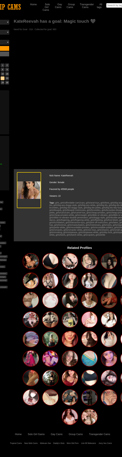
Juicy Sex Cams (105, 443)
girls (57, 202)
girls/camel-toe (78, 212)
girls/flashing (97, 220)
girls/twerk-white (74, 235)
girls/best (104, 202)
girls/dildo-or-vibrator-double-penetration (68, 217)
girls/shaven (103, 230)
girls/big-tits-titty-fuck (112, 207)
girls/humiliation (56, 222)
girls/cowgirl (81, 215)
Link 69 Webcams (88, 443)
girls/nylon (107, 225)
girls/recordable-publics (102, 227)
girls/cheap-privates (95, 212)
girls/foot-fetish (111, 220)
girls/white (100, 235)
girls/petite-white (57, 227)
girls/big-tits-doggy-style (71, 207)
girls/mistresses (93, 225)
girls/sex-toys (89, 230)
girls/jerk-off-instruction (97, 222)
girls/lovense (60, 225)
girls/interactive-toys (75, 222)
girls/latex (113, 222)
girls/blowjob (55, 210)
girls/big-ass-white (86, 205)
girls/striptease (70, 232)
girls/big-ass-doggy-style (65, 205)
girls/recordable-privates (77, 227)
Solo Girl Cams (46, 7)
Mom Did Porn (73, 443)
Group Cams (71, 5)
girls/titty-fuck (105, 232)
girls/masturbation (75, 225)
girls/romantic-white (73, 230)
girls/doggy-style (97, 217)
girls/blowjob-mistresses (74, 210)
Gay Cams (58, 5)
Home (33, 4)
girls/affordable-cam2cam (72, 202)
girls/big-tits (102, 205)
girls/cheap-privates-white (61, 215)
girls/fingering (62, 220)
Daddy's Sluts (58, 443)
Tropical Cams (16, 443)
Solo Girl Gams (36, 434)
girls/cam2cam (63, 212)
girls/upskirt (88, 235)
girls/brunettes (93, 210)
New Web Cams (31, 443)
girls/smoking (55, 232)
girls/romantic (55, 230)
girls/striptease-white (88, 232)
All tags (99, 5)
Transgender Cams (87, 5)
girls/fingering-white (80, 220)
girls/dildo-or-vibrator (97, 215)
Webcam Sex (45, 443)
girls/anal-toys (92, 202)
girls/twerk (60, 235)
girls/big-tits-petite (92, 207)
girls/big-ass (116, 202)
